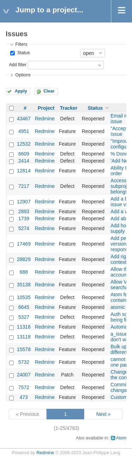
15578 (24, 349)
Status (23, 52)
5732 (23, 362)
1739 (23, 218)
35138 (24, 284)
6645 (23, 307)
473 (24, 397)
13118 (24, 336)
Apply (21, 91)
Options (22, 74)
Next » (103, 414)
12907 (24, 201)
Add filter (17, 64)
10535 (24, 297)
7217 (23, 186)
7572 (23, 387)
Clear (49, 91)
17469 (24, 244)
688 (24, 272)
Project (46, 108)
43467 (24, 118)
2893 (23, 211)
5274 (23, 228)
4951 (23, 131)
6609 (23, 154)
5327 (23, 317)
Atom (121, 438)
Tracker (68, 108)
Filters (21, 44)
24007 (24, 374)
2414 (23, 161)
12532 (24, 144)
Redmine (45, 118)
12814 (24, 170)
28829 (24, 259)
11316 (24, 327)
